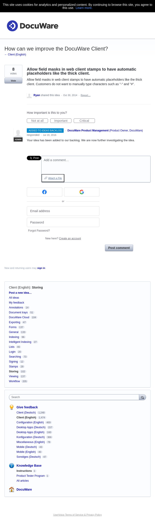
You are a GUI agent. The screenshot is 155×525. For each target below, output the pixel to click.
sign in (41, 268)
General (14, 332)
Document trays (18, 312)
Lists (12, 346)
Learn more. (84, 8)
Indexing (14, 337)
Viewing (13, 376)
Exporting (14, 322)
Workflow (14, 381)
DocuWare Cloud (19, 317)
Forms (13, 327)
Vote (13, 80)
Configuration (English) (30, 422)
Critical (87, 121)
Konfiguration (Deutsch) (31, 437)
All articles (23, 480)
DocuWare (24, 489)
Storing (37, 287)
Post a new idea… (20, 292)
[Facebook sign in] (44, 192)
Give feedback (27, 407)
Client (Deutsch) (26, 412)
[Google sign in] (82, 192)
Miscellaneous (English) (31, 442)
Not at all (39, 121)
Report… (85, 95)
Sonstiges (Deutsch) (29, 456)
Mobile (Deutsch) (27, 447)
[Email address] (63, 211)
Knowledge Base (29, 465)
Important (62, 121)
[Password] (63, 222)
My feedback (16, 302)
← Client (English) (15, 54)
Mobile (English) (26, 451)
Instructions (24, 470)
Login (12, 351)
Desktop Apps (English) (31, 432)
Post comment (119, 248)
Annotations (16, 307)
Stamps (13, 366)
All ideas (14, 297)
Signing (13, 361)
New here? (63, 238)
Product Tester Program (31, 475)
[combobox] (75, 397)
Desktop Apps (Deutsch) (31, 427)
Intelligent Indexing (20, 342)
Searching (15, 356)
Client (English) (19, 287)
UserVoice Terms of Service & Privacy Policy (77, 514)
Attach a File (55, 178)
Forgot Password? (39, 230)
